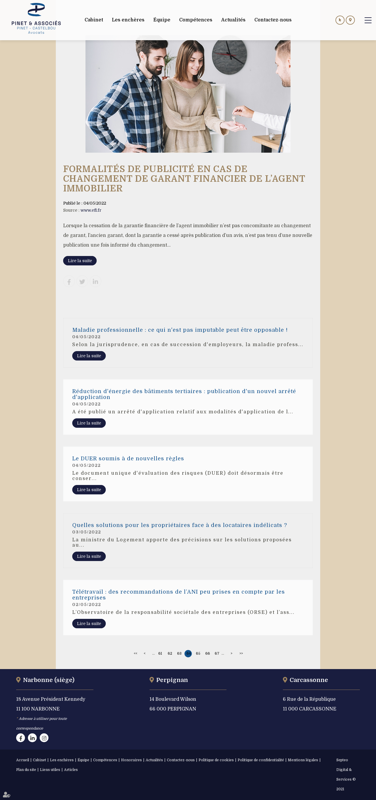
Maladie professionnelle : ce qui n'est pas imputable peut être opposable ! (180, 330)
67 (217, 653)
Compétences (105, 760)
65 (198, 653)
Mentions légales (303, 760)
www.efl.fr (90, 210)
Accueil (22, 760)
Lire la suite (80, 260)
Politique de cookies (216, 760)
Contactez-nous (181, 760)
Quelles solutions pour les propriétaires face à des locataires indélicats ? (179, 525)
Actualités (154, 760)
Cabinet (39, 760)
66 (207, 653)
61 (160, 653)
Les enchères (62, 760)
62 (170, 653)
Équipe (83, 760)
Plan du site (26, 770)
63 (179, 653)
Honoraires (131, 760)
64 (189, 653)
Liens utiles (50, 770)
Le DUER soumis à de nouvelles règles (128, 459)
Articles (71, 770)
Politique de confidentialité (261, 760)
